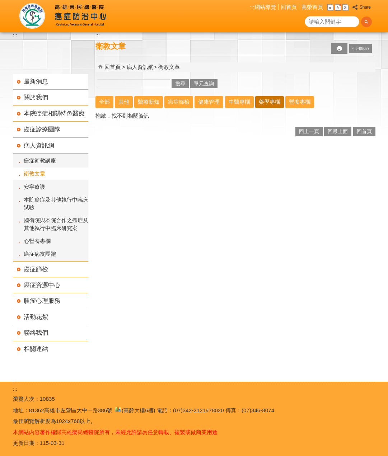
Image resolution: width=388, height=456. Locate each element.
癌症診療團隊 (42, 129)
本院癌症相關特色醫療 (54, 113)
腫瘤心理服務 (42, 300)
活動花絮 (36, 317)
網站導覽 (265, 7)
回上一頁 (309, 131)
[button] (366, 22)
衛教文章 (34, 173)
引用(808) (360, 48)
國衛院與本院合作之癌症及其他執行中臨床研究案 (56, 224)
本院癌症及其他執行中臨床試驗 (56, 203)
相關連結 (36, 348)
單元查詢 (204, 83)
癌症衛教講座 (40, 161)
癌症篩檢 (36, 269)
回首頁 (289, 7)
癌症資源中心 (42, 285)
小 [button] (330, 7)
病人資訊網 (39, 145)
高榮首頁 (312, 7)
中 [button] (338, 7)
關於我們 (36, 97)
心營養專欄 (37, 241)
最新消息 (36, 81)
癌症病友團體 (40, 254)
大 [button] (345, 7)
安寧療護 (34, 187)
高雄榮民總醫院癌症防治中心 (79, 16)
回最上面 (338, 131)
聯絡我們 (36, 332)
